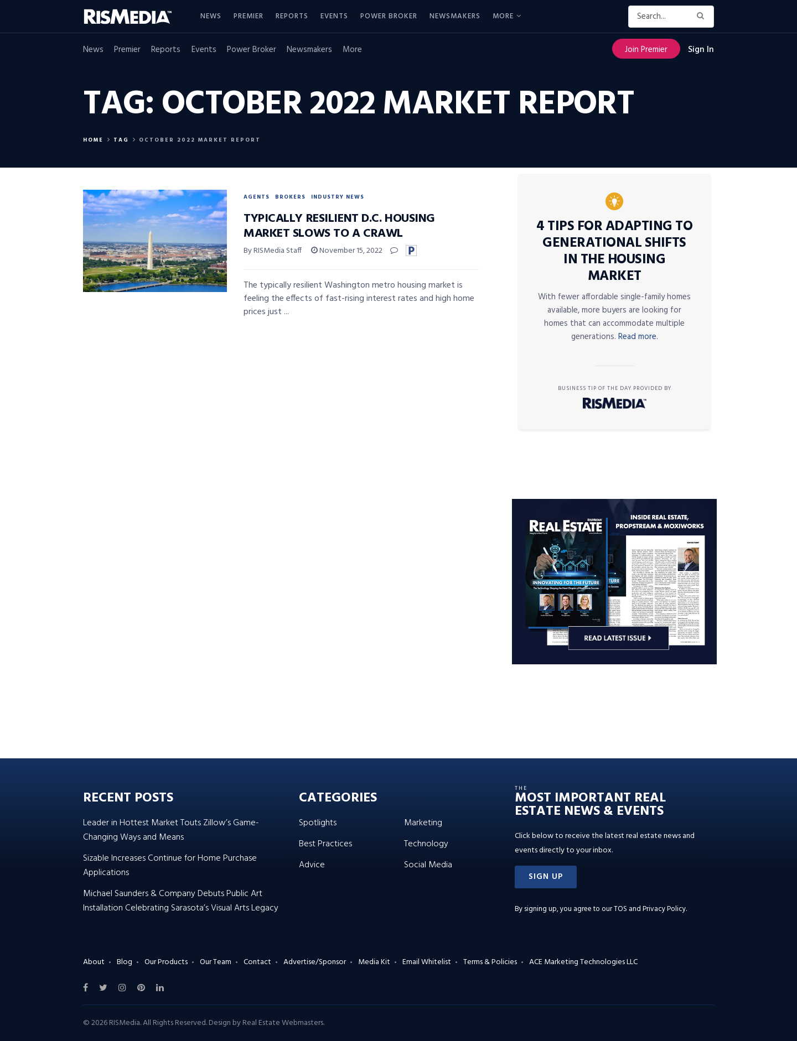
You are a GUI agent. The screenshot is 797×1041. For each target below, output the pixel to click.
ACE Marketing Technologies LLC (583, 962)
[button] (546, 877)
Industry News (337, 197)
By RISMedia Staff (273, 250)
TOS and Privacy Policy (650, 909)
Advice (312, 865)
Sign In (701, 50)
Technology (426, 844)
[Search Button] (702, 17)
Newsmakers (454, 16)
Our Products (166, 962)
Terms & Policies (490, 962)
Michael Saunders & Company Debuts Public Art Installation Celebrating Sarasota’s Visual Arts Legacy (180, 901)
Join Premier (646, 49)
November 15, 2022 (346, 250)
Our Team (215, 962)
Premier (248, 16)
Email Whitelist (426, 962)
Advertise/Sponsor (314, 962)
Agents (257, 197)
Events (334, 16)
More (503, 16)
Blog (124, 962)
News (210, 16)
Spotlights (318, 823)
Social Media (428, 865)
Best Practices (325, 844)
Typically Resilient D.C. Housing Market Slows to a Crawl (339, 226)
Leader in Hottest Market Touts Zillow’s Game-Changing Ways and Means (171, 830)
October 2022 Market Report (200, 140)
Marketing (423, 823)
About (94, 962)
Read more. (638, 336)
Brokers (290, 197)
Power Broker (388, 16)
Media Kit (374, 962)
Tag (121, 140)
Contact (257, 962)
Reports (292, 16)
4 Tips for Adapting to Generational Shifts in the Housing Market (614, 252)
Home (93, 140)
